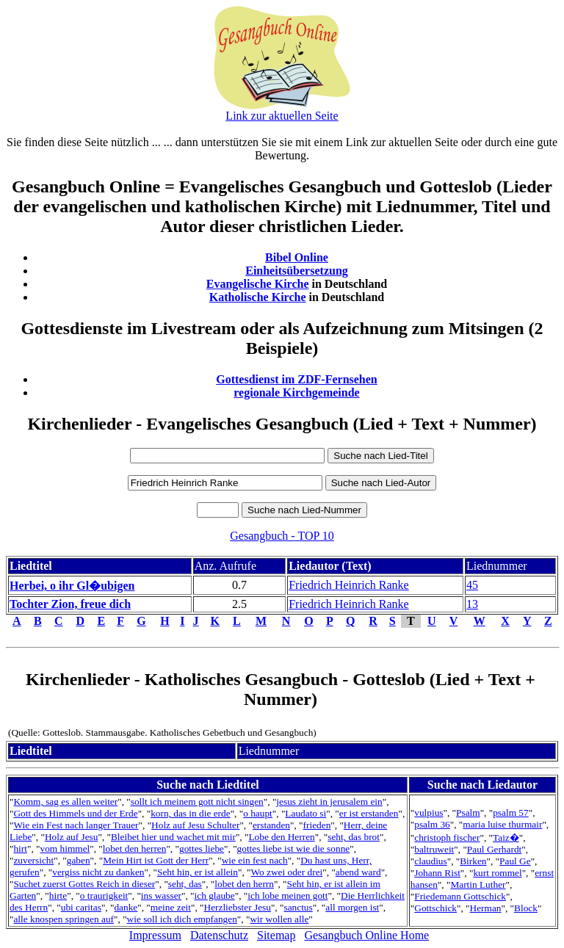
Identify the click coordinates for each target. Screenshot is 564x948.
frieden (317, 825)
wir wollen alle (279, 919)
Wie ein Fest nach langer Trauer (75, 825)
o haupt (257, 813)
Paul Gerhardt (494, 849)
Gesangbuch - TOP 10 (281, 535)
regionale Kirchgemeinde (296, 392)
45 (472, 585)
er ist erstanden (369, 813)
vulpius (428, 812)
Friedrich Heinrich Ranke (349, 585)
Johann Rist (437, 872)
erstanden (271, 825)
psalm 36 (432, 824)
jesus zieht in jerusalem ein (329, 801)
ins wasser (161, 895)
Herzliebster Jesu (237, 907)
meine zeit (171, 907)
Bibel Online (296, 257)
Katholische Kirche (257, 297)
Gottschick (435, 907)
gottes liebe (201, 848)
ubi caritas (81, 907)
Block (526, 907)
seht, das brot (354, 836)
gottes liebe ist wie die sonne (293, 848)
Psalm (468, 812)
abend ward (358, 872)
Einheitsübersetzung (296, 270)
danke (125, 907)
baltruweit (434, 849)
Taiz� (506, 837)
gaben (78, 860)
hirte (58, 895)
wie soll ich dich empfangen (182, 919)
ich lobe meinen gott (287, 895)
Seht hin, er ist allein (197, 872)
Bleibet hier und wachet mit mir (173, 836)
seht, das (185, 883)
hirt (20, 848)
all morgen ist (352, 907)
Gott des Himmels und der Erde (75, 813)
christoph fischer (447, 837)
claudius (430, 860)
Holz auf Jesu (71, 836)
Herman (486, 907)
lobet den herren (135, 848)
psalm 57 (511, 812)
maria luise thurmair (502, 824)
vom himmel (65, 848)
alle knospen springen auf (63, 919)
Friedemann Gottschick (460, 896)
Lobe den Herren (281, 836)
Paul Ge (515, 860)
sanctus (297, 907)
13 (472, 604)
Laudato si (305, 813)
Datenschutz (219, 935)
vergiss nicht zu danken (98, 872)
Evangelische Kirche (257, 284)
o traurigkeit (104, 895)
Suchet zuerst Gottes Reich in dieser (84, 883)
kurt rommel (497, 872)
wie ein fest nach (255, 860)
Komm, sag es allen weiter (65, 801)
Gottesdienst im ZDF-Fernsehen (296, 379)
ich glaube (215, 895)
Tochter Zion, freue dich (70, 604)
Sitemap (276, 935)
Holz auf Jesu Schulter (195, 825)
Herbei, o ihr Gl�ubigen (72, 585)
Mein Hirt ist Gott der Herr (156, 860)
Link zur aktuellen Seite (281, 115)
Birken (473, 860)
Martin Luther (477, 884)
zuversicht (33, 860)
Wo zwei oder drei (287, 872)
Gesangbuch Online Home (366, 935)
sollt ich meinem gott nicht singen (197, 801)
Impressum (155, 935)
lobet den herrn (244, 883)
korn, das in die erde (190, 813)
